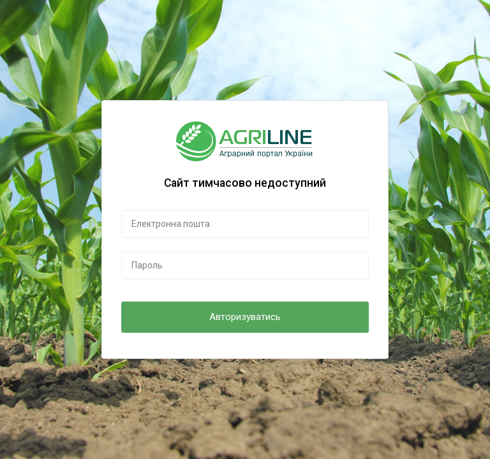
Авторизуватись (245, 317)
